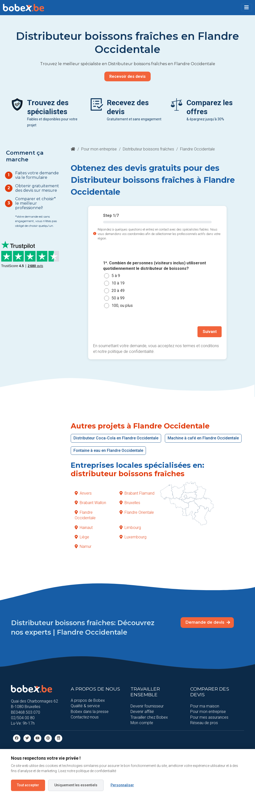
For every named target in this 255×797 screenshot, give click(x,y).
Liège (82, 536)
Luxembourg (133, 536)
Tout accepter (28, 785)
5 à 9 (116, 276)
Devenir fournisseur (147, 705)
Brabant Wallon (90, 502)
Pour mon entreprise (99, 149)
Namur (83, 546)
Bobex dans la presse (90, 711)
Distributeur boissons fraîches (148, 149)
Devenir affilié (142, 711)
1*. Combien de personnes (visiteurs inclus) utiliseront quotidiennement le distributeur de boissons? (154, 266)
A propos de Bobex (88, 700)
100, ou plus (122, 305)
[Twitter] (27, 737)
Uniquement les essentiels (75, 785)
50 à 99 (118, 298)
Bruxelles (130, 502)
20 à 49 (118, 290)
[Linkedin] (58, 737)
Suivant (210, 331)
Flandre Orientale (137, 512)
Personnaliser (122, 785)
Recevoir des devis (127, 76)
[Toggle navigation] (246, 7)
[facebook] (16, 737)
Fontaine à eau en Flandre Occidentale (108, 450)
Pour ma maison (204, 705)
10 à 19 (118, 283)
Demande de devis (208, 622)
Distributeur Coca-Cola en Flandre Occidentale (115, 437)
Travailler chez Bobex (149, 717)
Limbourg (130, 527)
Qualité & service (85, 705)
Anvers (83, 493)
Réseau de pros (204, 722)
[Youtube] (37, 737)
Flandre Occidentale (85, 515)
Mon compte (141, 722)
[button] (246, 7)
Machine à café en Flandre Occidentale (203, 437)
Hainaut (84, 527)
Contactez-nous (85, 716)
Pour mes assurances (209, 717)
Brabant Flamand (137, 493)
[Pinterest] (48, 737)
